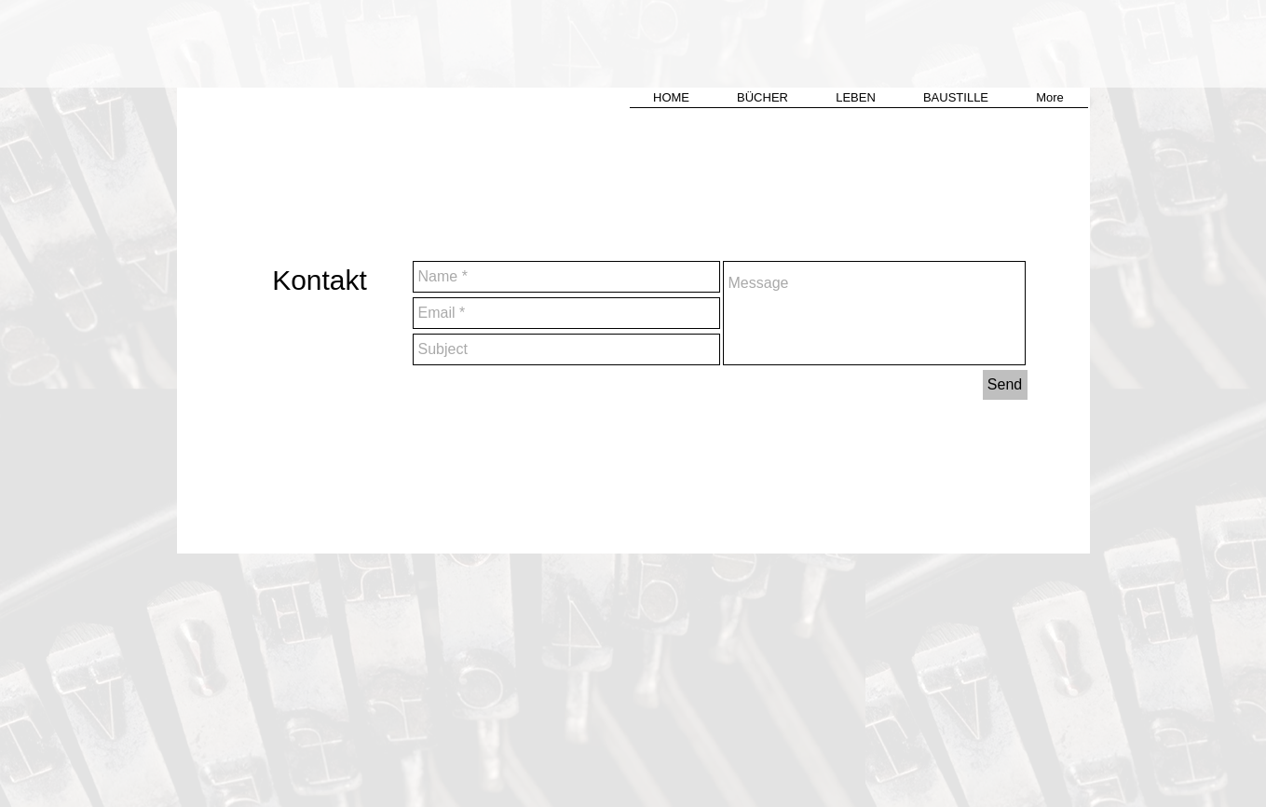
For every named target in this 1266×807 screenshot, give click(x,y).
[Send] (1005, 385)
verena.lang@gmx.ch (829, 444)
